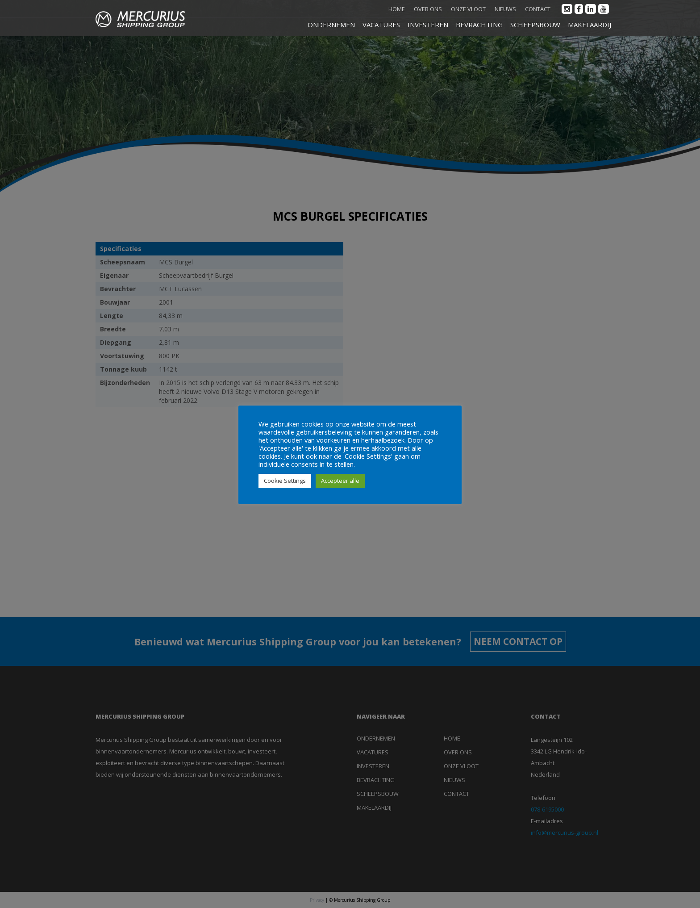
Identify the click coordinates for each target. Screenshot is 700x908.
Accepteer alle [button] (340, 481)
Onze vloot (468, 9)
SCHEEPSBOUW (535, 24)
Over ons (428, 9)
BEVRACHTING (479, 24)
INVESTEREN (428, 24)
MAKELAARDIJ (589, 24)
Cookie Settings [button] (285, 481)
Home (396, 9)
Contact (537, 9)
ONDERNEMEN (331, 24)
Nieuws (505, 9)
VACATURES (381, 24)
